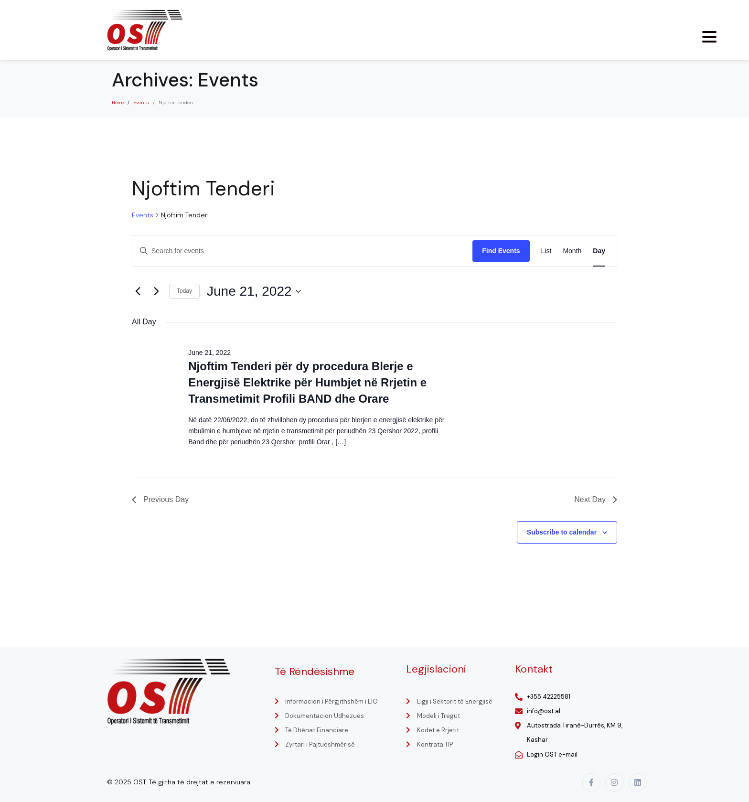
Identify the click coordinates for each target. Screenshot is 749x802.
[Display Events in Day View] (599, 251)
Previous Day (160, 499)
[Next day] (156, 291)
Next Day (595, 499)
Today (184, 291)
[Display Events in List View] (546, 251)
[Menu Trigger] (709, 36)
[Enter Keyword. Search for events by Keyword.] (302, 251)
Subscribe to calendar (562, 532)
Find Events (501, 251)
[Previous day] (137, 291)
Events (142, 215)
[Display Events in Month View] (572, 251)
